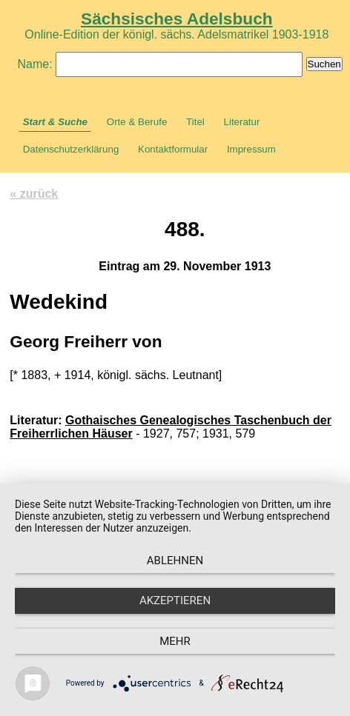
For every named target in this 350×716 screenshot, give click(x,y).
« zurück (34, 193)
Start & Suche (55, 121)
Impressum (251, 149)
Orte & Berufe (137, 121)
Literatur (242, 121)
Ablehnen (175, 560)
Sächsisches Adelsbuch (177, 18)
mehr (175, 641)
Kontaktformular (173, 149)
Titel (195, 121)
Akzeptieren (175, 600)
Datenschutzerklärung (71, 149)
